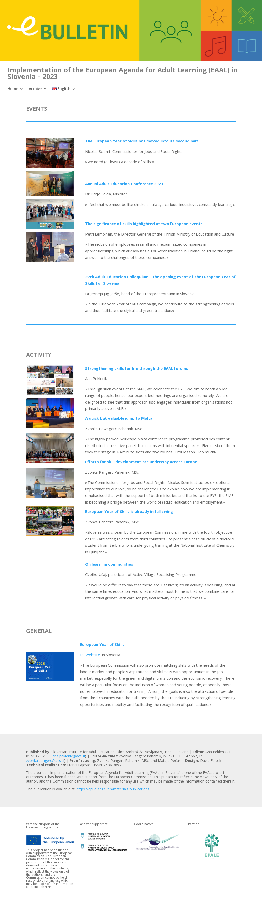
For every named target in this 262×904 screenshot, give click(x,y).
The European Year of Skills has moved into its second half (141, 140)
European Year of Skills (102, 644)
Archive (35, 89)
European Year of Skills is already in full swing (129, 511)
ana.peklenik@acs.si (68, 756)
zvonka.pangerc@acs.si (45, 760)
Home (13, 89)
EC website (90, 654)
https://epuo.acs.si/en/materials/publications (113, 789)
